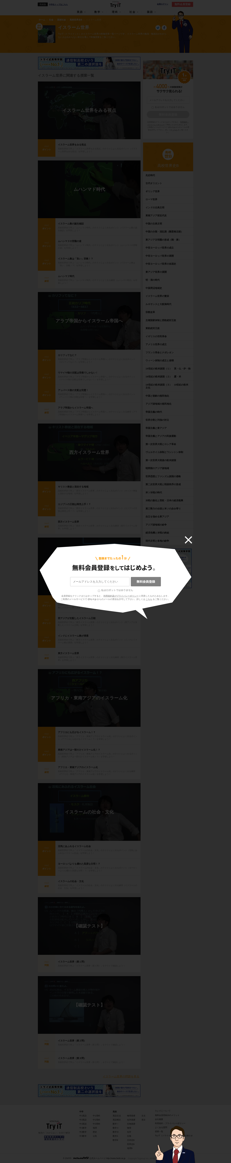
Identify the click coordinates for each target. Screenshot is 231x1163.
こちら (149, 599)
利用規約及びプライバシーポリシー (121, 596)
